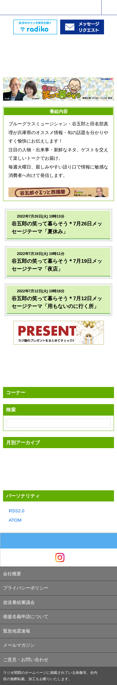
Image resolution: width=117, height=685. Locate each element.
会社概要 (12, 573)
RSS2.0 (16, 510)
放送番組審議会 (19, 602)
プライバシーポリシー (25, 587)
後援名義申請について (25, 616)
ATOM (15, 520)
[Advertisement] (58, 49)
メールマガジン (19, 645)
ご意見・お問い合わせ (25, 659)
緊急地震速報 (16, 630)
